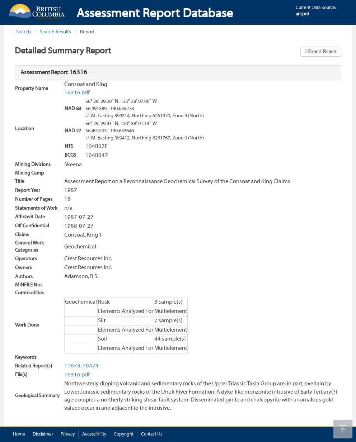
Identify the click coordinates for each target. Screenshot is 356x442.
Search (23, 32)
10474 (91, 366)
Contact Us (151, 434)
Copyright (124, 434)
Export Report (322, 51)
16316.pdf (77, 93)
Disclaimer (43, 434)
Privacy (68, 434)
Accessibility (94, 434)
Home (19, 434)
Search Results (55, 32)
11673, (72, 366)
